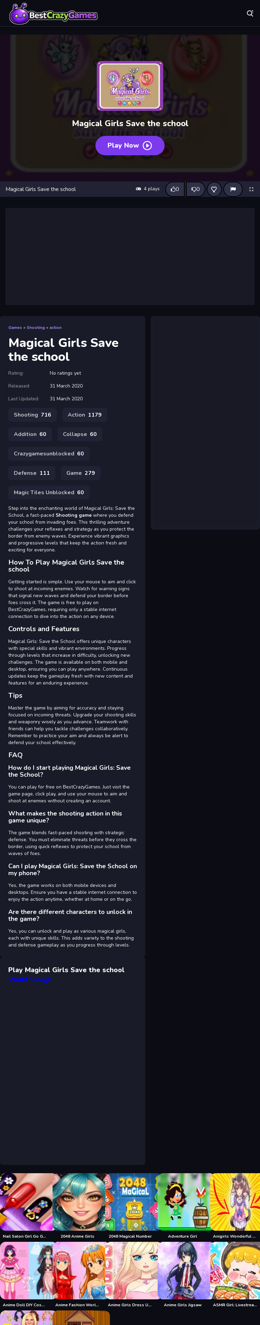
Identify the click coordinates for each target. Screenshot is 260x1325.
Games (15, 327)
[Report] (233, 189)
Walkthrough (30, 979)
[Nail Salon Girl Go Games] (25, 1206)
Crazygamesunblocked (49, 454)
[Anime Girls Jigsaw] (182, 1275)
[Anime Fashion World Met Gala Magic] (77, 1275)
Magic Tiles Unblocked (49, 492)
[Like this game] (175, 189)
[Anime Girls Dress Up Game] (130, 1275)
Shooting (36, 327)
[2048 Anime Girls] (77, 1206)
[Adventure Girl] (182, 1206)
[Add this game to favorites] (214, 189)
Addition (30, 434)
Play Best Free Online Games (53, 14)
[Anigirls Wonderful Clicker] (235, 1206)
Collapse (80, 434)
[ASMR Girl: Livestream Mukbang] (235, 1275)
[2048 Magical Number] (130, 1206)
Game (80, 473)
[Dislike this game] (195, 189)
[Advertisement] (130, 256)
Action (85, 415)
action (55, 327)
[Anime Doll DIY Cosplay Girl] (25, 1275)
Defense (32, 473)
